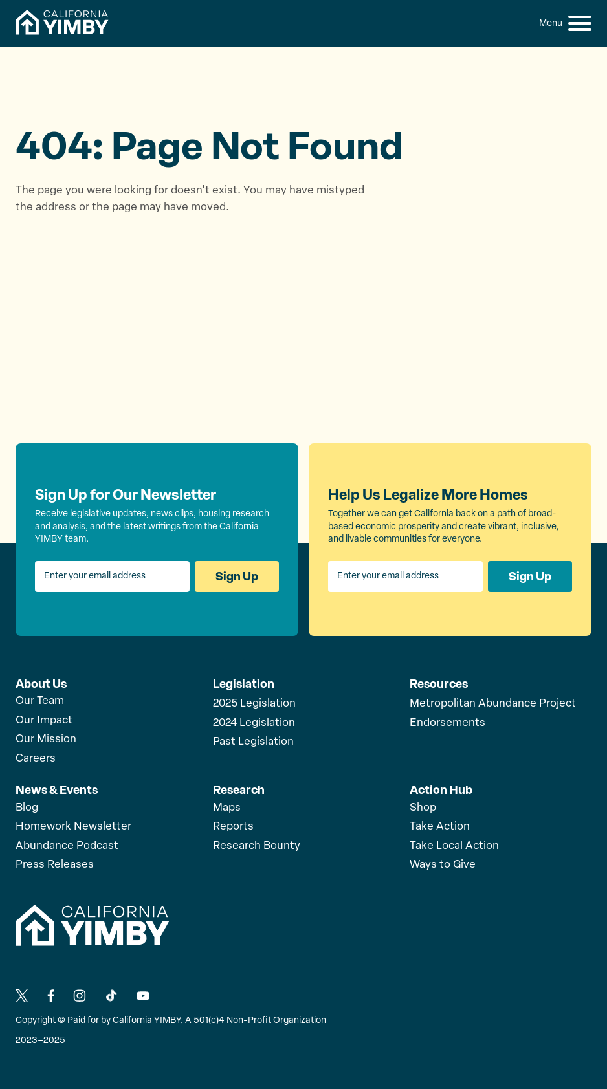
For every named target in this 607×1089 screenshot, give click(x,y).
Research (239, 790)
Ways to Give (443, 864)
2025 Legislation (254, 703)
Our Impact (44, 720)
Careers (36, 758)
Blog (27, 807)
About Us (41, 684)
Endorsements (447, 723)
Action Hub (441, 790)
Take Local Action (454, 846)
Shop (423, 807)
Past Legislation (253, 741)
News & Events (57, 790)
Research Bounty (256, 846)
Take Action (440, 826)
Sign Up (236, 576)
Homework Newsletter (73, 826)
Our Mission (46, 739)
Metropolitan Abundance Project (493, 703)
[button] (579, 23)
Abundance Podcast (67, 846)
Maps (227, 807)
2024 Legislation (254, 723)
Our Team (40, 701)
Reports (233, 826)
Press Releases (55, 864)
